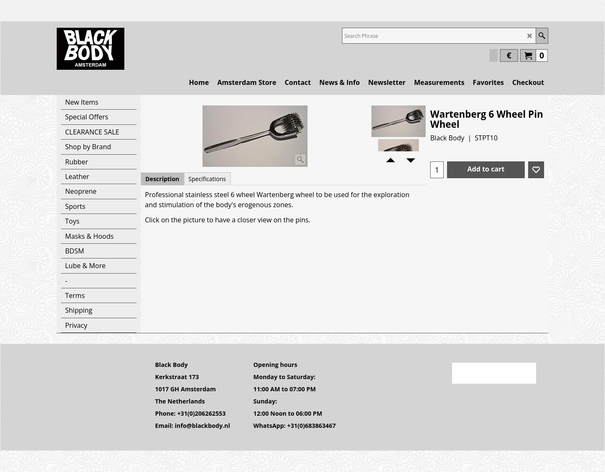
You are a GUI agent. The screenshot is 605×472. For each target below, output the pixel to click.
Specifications (207, 179)
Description (162, 179)
